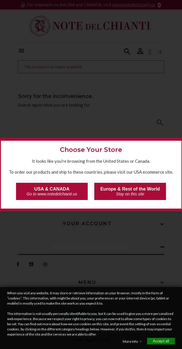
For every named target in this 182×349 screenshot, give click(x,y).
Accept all (161, 341)
